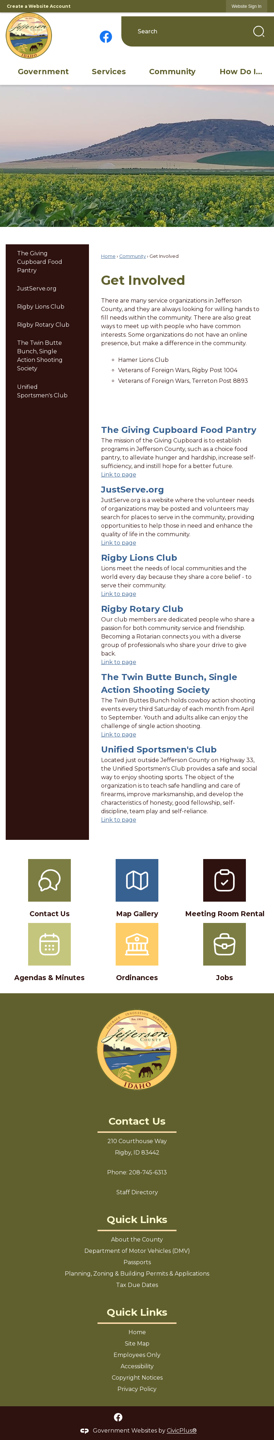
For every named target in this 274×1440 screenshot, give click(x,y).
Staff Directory (137, 1192)
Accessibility (137, 1366)
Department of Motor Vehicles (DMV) (137, 1251)
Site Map (137, 1343)
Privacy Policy (137, 1389)
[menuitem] (43, 72)
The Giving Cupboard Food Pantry (39, 262)
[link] (246, 6)
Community (132, 256)
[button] (259, 31)
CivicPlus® (182, 1431)
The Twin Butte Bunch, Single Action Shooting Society (40, 355)
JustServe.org (37, 288)
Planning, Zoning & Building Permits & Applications (137, 1273)
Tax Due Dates (137, 1285)
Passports (137, 1262)
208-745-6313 (148, 1172)
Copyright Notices (137, 1377)
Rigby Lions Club (40, 306)
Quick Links (137, 1219)
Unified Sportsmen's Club (42, 391)
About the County (137, 1239)
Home (108, 256)
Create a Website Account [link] (38, 6)
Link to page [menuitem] (118, 474)
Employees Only (137, 1355)
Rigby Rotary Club (43, 324)
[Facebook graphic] (106, 37)
